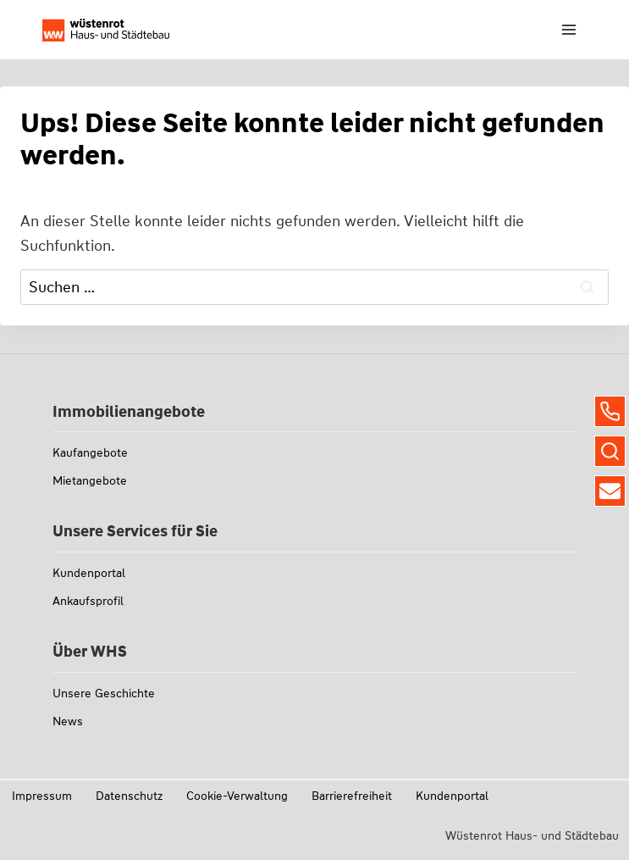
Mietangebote (89, 480)
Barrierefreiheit (352, 795)
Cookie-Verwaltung (237, 795)
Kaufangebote (90, 452)
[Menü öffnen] (568, 29)
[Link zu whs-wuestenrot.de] (105, 30)
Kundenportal (88, 572)
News (67, 721)
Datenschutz (129, 795)
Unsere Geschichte (103, 693)
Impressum (42, 795)
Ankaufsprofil (88, 600)
